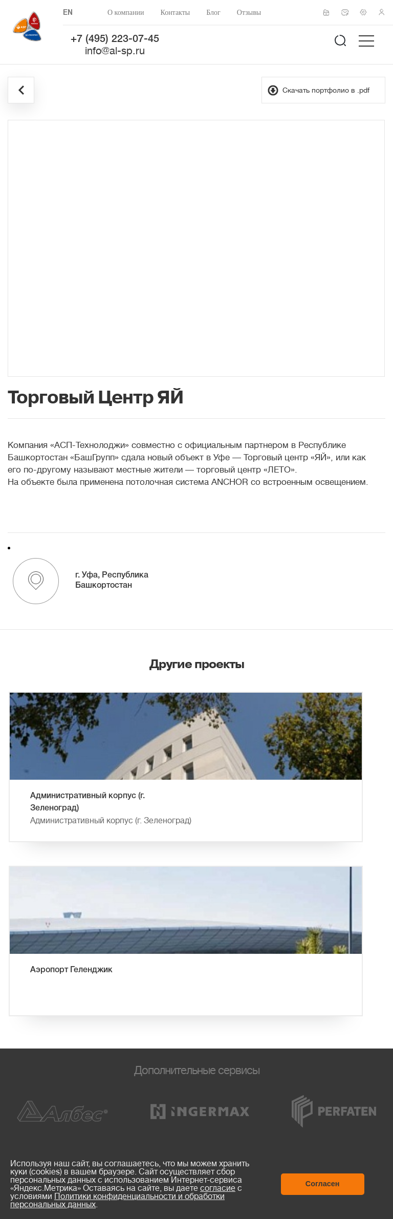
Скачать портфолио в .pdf (325, 90)
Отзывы (249, 12)
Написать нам (348, 12)
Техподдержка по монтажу (366, 12)
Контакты (175, 12)
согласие (217, 1188)
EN (68, 13)
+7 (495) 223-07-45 (115, 39)
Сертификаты (329, 13)
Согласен (322, 1184)
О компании (125, 12)
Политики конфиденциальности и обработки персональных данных (117, 1200)
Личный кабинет (385, 12)
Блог (213, 12)
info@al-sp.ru (115, 51)
